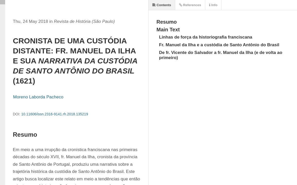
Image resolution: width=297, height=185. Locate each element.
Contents (161, 5)
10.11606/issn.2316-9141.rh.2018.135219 (54, 114)
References (190, 5)
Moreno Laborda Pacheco (38, 97)
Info (213, 5)
